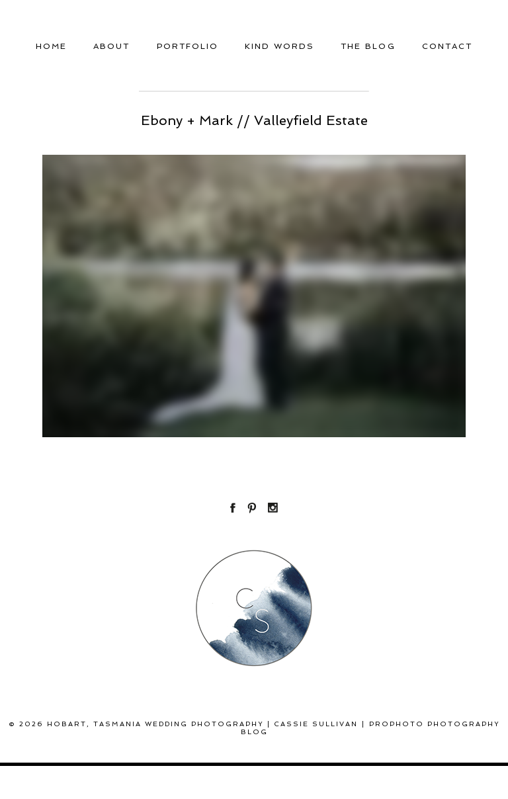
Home (51, 46)
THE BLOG (368, 46)
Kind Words (279, 46)
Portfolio (187, 46)
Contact (447, 46)
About (111, 46)
